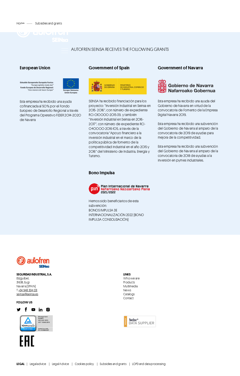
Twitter (19, 309)
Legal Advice (60, 364)
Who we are (131, 278)
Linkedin (41, 309)
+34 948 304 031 (27, 290)
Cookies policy (84, 364)
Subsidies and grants (113, 364)
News (127, 290)
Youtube (33, 309)
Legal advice (38, 364)
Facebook (26, 309)
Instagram (48, 309)
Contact (128, 298)
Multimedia (130, 286)
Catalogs (129, 294)
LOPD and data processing (149, 364)
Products (129, 282)
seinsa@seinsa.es (27, 294)
